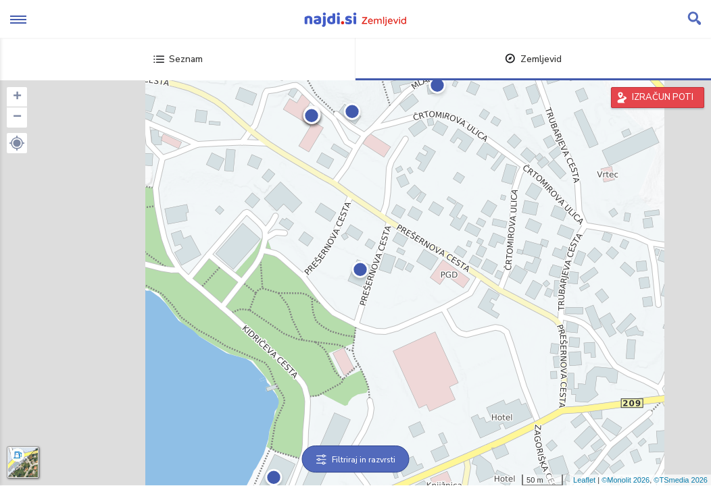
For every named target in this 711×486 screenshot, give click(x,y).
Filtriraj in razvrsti (355, 459)
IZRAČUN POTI (662, 97)
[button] (17, 143)
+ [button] (17, 97)
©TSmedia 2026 (681, 480)
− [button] (17, 117)
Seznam (178, 59)
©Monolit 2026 (625, 480)
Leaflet (584, 480)
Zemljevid (533, 59)
